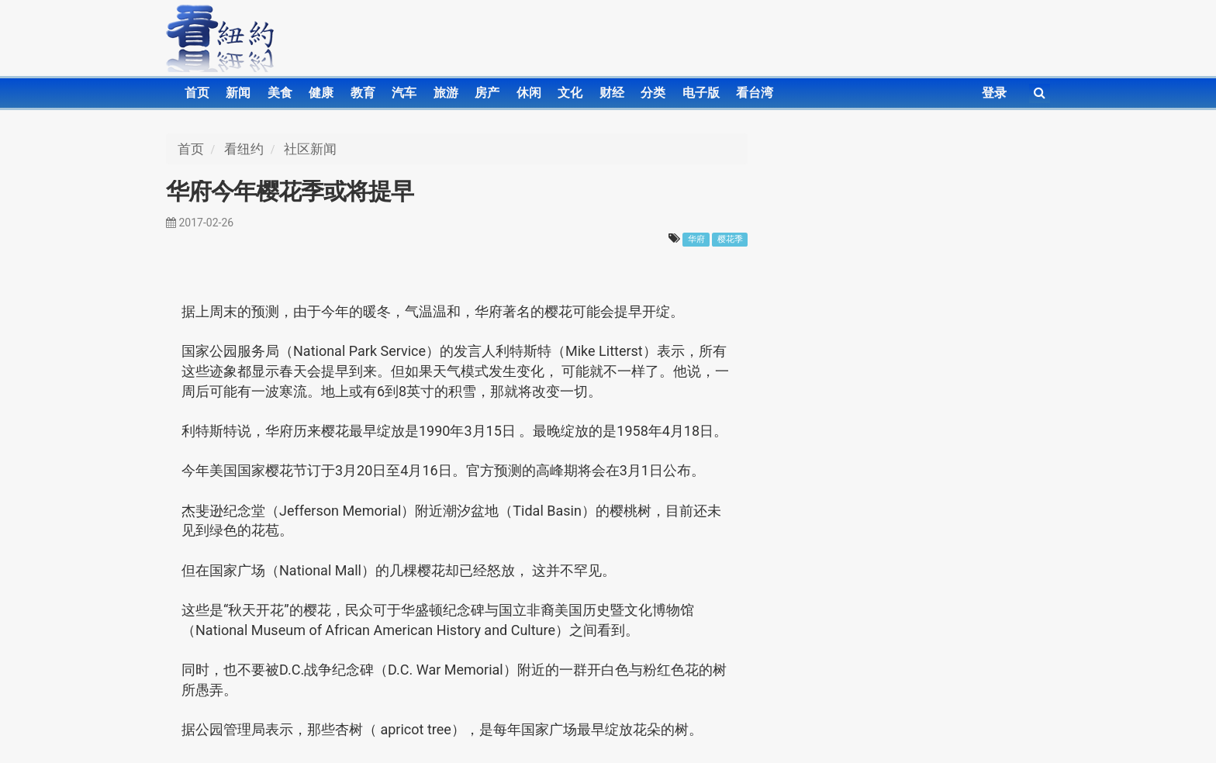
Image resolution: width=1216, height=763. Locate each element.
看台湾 (754, 92)
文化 (570, 92)
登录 (994, 92)
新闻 (238, 92)
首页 (197, 92)
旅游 (446, 92)
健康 (321, 92)
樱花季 (730, 239)
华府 (696, 239)
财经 (611, 92)
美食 (280, 92)
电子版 (701, 92)
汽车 (404, 92)
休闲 (528, 92)
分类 (653, 92)
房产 (487, 92)
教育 (363, 92)
